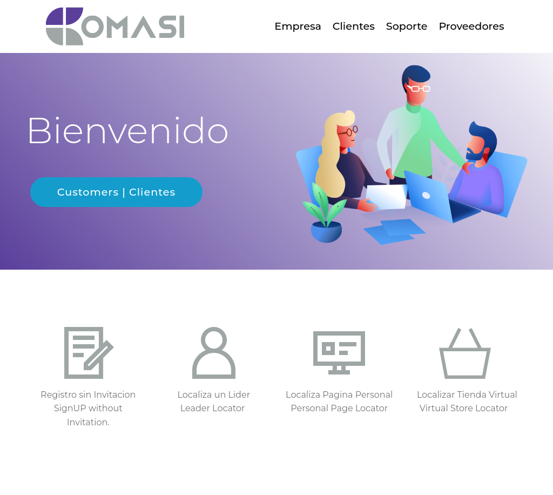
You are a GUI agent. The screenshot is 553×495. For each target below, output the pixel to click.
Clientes (354, 25)
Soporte (407, 25)
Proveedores (471, 25)
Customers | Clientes (116, 191)
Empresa (297, 25)
